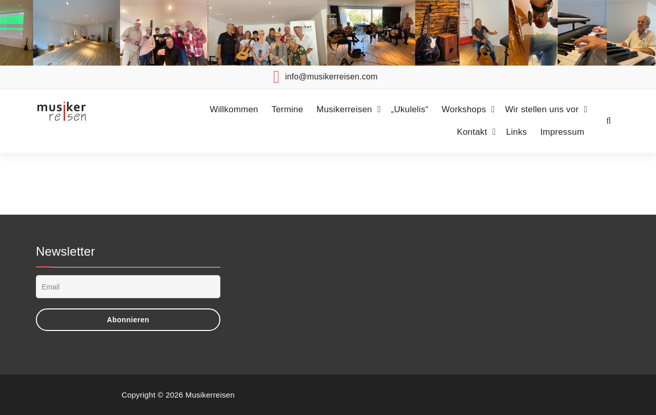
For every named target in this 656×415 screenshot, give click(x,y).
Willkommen (234, 109)
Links (516, 132)
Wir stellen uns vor (542, 109)
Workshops (464, 109)
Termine (287, 109)
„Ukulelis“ (409, 109)
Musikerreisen (344, 109)
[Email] (128, 286)
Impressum (562, 132)
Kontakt (472, 132)
